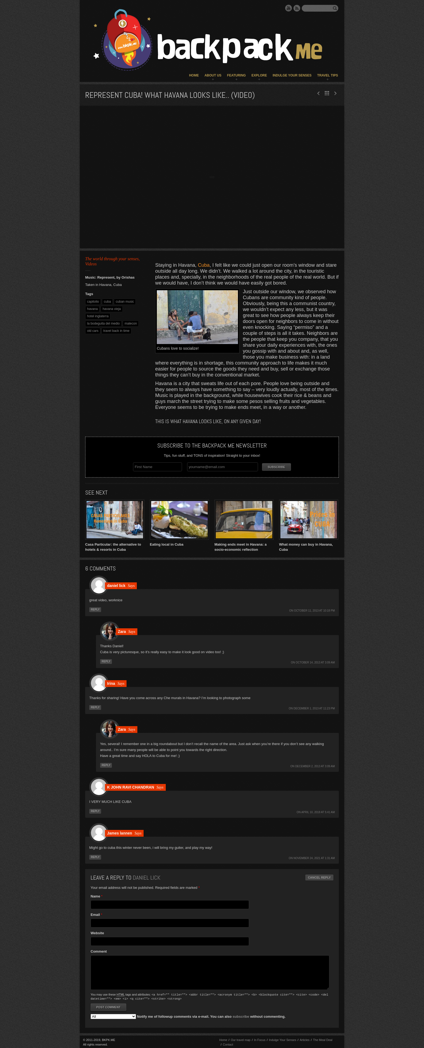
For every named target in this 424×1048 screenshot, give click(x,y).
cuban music (125, 301)
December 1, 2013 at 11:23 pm (314, 707)
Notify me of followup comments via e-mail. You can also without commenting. (188, 1015)
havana (92, 309)
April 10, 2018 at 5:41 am (318, 811)
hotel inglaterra (97, 316)
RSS (296, 8)
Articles (304, 1038)
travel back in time (116, 331)
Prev (335, 93)
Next (318, 93)
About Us (212, 75)
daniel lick (146, 877)
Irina (111, 683)
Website (97, 932)
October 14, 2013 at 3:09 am (315, 661)
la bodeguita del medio (103, 323)
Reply (95, 609)
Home (194, 75)
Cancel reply (319, 877)
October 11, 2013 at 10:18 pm (314, 610)
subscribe (241, 1015)
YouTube (288, 8)
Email (95, 914)
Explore (259, 75)
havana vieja (111, 309)
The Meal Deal (323, 1038)
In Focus (259, 1038)
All (326, 93)
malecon (131, 323)
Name (95, 896)
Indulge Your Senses (292, 75)
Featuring (236, 75)
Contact (228, 1043)
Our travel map (240, 1038)
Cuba (204, 265)
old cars (92, 331)
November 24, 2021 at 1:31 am (314, 857)
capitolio (93, 301)
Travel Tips (327, 75)
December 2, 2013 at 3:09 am (315, 765)
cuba (107, 301)
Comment (99, 951)
